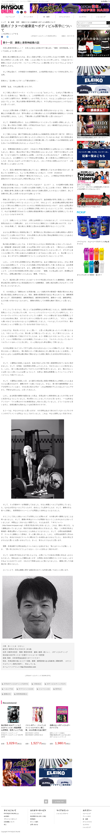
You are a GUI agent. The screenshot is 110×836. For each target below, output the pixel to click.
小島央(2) (37, 684)
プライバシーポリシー (10, 819)
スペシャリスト (64, 17)
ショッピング (100, 17)
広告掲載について (9, 822)
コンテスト (83, 17)
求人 (5, 824)
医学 (17, 22)
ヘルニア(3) (8, 689)
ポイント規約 (34, 822)
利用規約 (32, 819)
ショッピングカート (62, 813)
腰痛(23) (7, 694)
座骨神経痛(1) (21, 694)
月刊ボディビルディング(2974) (16, 684)
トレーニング (10, 17)
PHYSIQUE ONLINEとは (11, 813)
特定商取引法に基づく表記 (38, 816)
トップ (3, 22)
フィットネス (28, 17)
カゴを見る (105, 1)
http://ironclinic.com (28, 667)
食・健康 (46, 17)
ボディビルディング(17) (56, 684)
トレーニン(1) (44, 689)
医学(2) (58, 689)
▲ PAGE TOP (59, 801)
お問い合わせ (34, 824)
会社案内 (6, 816)
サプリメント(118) (26, 689)
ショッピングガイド (36, 813)
